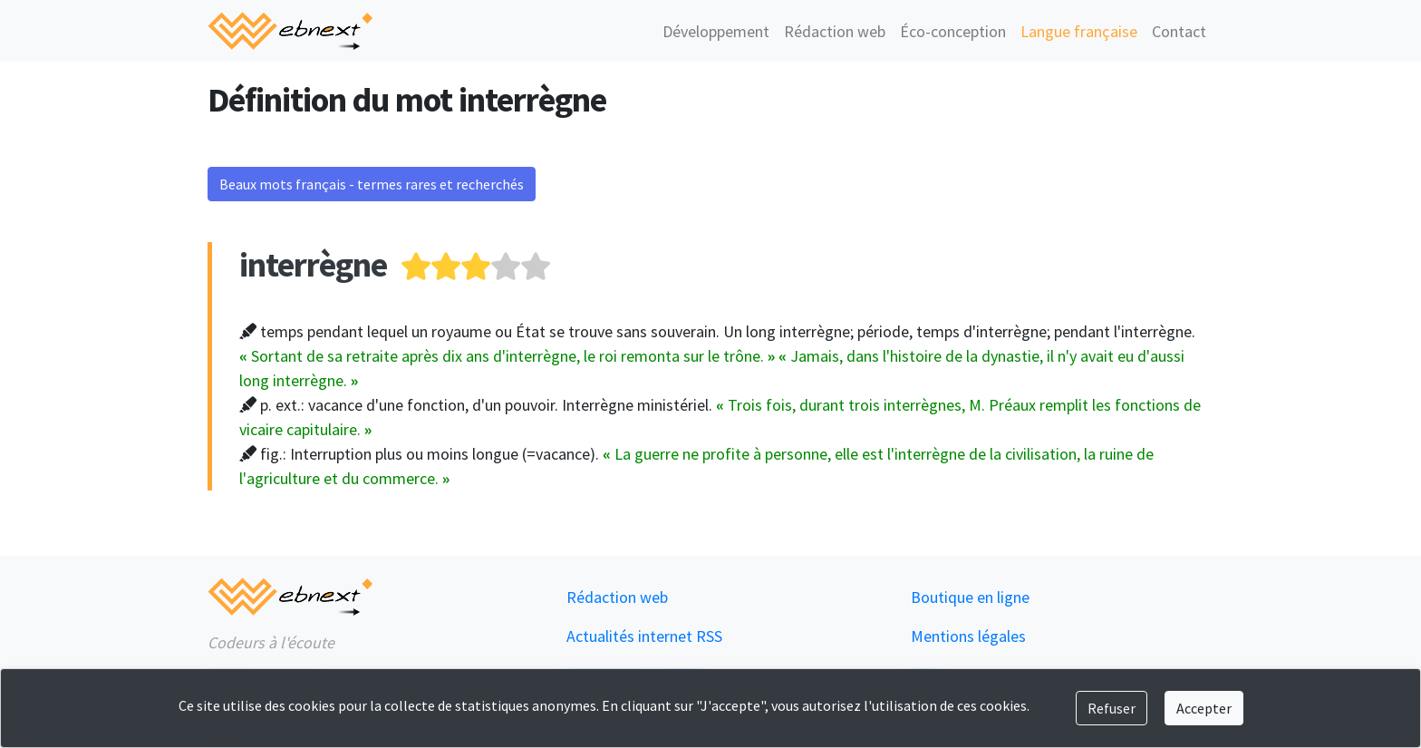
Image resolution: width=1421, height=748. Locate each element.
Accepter (1204, 708)
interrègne (313, 264)
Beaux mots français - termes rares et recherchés (371, 184)
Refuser (1112, 708)
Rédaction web (834, 31)
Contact (1179, 31)
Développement (715, 31)
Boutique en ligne (970, 597)
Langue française (1078, 31)
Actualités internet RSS (644, 636)
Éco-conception (953, 31)
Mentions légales (968, 636)
